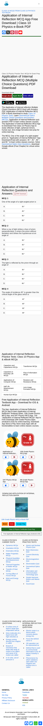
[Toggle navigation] (39, 3)
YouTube (25, 698)
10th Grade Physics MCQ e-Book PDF (15, 519)
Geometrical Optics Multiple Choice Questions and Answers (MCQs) (18, 118)
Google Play (21, 524)
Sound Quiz (30, 584)
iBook (5, 524)
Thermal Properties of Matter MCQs (13, 565)
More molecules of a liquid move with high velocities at (13, 635)
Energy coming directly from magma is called (13, 641)
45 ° (23, 211)
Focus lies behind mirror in (32, 640)
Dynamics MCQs (12, 545)
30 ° (23, 206)
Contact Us (6, 703)
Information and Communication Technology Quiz (32, 573)
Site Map (5, 695)
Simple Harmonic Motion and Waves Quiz (32, 579)
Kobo (12, 524)
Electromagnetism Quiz (32, 560)
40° (23, 304)
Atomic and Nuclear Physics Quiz (33, 546)
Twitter (24, 695)
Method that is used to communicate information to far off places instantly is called (33, 651)
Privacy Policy (7, 698)
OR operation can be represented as (32, 644)
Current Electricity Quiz (32, 555)
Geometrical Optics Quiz (33, 567)
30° (23, 308)
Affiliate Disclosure (8, 700)
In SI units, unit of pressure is (12, 659)
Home (4, 692)
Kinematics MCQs (12, 551)
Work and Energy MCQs (12, 579)
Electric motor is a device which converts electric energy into (32, 633)
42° (23, 299)
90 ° (23, 216)
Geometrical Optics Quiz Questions (16, 144)
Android (25, 702)
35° (23, 313)
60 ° (23, 220)
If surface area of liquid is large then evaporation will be (12, 628)
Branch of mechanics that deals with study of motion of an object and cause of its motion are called (12, 650)
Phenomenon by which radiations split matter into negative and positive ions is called (32, 662)
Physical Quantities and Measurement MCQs (13, 560)
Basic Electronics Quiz (32, 551)
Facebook (25, 692)
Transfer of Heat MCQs (12, 570)
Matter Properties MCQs (12, 554)
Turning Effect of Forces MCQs (12, 575)
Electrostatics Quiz (32, 564)
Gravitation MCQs (12, 548)
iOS (23, 705)
